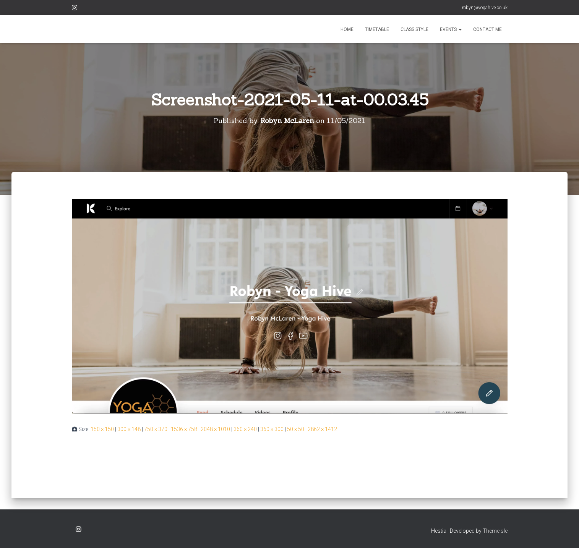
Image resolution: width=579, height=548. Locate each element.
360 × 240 (245, 429)
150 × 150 (102, 429)
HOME (347, 29)
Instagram (74, 9)
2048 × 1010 (215, 429)
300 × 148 (129, 429)
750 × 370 (155, 429)
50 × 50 (295, 429)
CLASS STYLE (414, 29)
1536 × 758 (184, 429)
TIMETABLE (377, 29)
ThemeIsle (495, 531)
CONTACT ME (487, 29)
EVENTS (451, 29)
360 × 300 (272, 429)
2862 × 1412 (322, 429)
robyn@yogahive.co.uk (485, 7)
